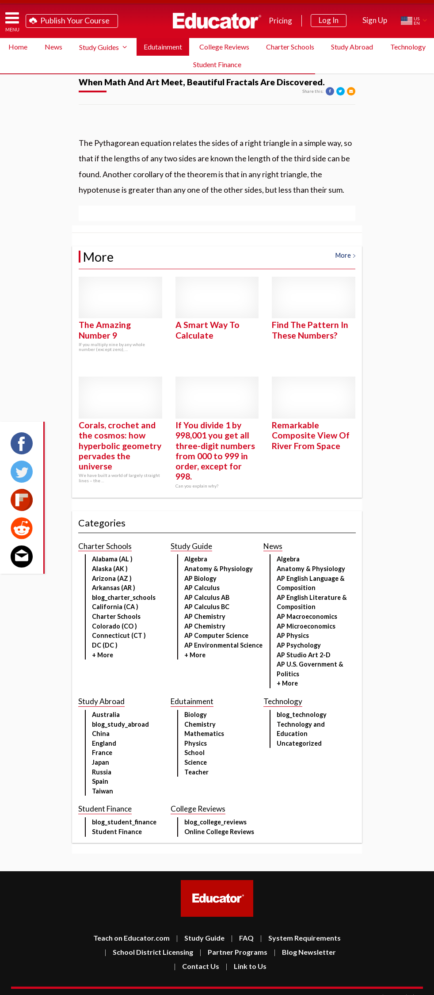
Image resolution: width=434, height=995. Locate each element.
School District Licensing (148, 952)
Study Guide (200, 938)
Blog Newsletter (305, 952)
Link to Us (245, 966)
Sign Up (374, 20)
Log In (329, 20)
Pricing (280, 20)
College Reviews (224, 46)
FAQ (242, 938)
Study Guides (99, 47)
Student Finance (217, 64)
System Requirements (300, 938)
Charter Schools (290, 46)
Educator (217, 21)
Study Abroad (352, 46)
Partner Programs (233, 952)
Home (17, 46)
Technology (408, 46)
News (53, 46)
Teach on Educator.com (131, 938)
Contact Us (196, 966)
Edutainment (163, 46)
